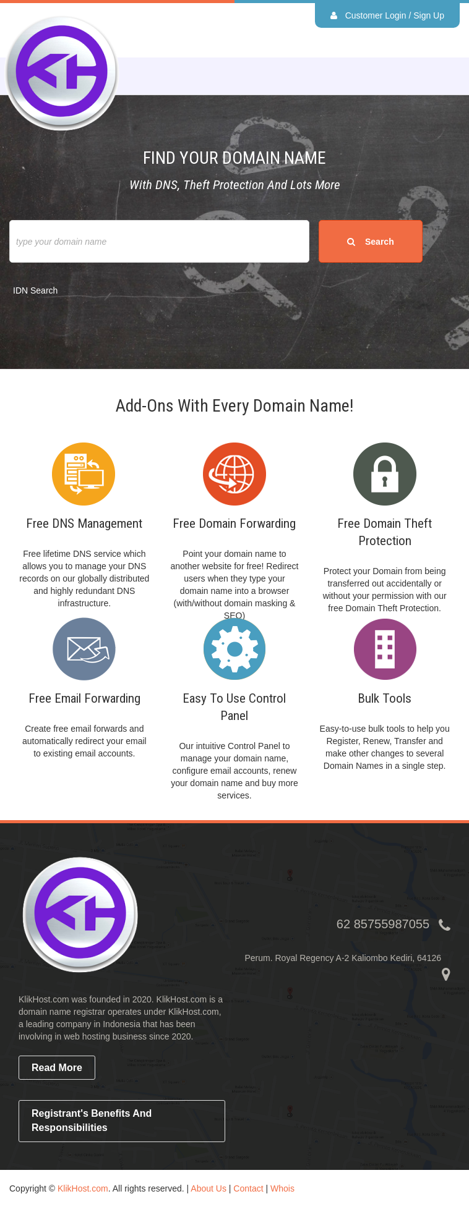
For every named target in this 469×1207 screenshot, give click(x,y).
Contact (248, 1188)
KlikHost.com (83, 1188)
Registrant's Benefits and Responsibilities (92, 1120)
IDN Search (35, 290)
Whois (282, 1188)
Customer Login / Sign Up (387, 15)
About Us (208, 1188)
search (370, 242)
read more (57, 1067)
